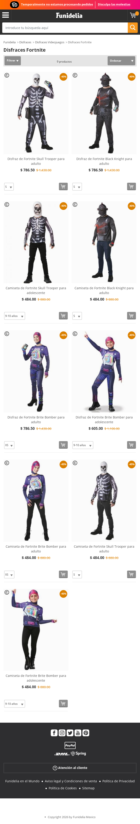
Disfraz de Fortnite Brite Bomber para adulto (36, 419)
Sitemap (88, 788)
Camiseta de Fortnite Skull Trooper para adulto (104, 548)
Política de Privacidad (118, 781)
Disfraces (25, 42)
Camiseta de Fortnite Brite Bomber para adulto (36, 548)
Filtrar (11, 60)
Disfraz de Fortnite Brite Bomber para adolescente (104, 419)
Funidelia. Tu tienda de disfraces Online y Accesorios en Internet (69, 15)
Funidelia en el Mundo (22, 781)
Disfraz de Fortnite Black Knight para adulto (104, 161)
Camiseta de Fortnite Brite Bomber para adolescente (36, 678)
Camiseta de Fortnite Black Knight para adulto (104, 290)
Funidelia (9, 42)
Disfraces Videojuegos (49, 42)
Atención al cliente (70, 768)
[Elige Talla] (9, 187)
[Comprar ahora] (63, 186)
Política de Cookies (63, 788)
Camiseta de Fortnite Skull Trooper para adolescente (36, 290)
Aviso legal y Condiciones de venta (71, 781)
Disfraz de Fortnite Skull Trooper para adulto (36, 161)
